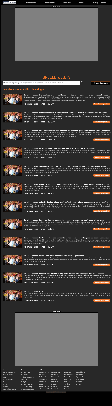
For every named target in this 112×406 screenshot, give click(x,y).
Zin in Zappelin (8, 380)
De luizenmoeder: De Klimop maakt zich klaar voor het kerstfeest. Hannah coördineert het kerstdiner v (66, 113)
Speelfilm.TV (80, 372)
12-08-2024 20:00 (31, 104)
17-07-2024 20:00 (31, 229)
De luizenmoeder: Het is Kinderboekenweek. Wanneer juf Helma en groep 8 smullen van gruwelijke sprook (67, 131)
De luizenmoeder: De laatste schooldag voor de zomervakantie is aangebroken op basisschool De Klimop (66, 184)
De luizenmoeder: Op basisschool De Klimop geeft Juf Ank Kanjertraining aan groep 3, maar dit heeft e (66, 202)
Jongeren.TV (55, 372)
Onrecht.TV (67, 379)
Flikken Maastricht (27, 377)
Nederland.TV (50, 3)
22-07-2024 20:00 (31, 175)
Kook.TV (54, 379)
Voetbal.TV (80, 379)
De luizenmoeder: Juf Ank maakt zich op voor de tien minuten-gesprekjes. (54, 256)
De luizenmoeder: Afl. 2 (33, 291)
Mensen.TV (54, 384)
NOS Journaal (8, 375)
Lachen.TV (54, 382)
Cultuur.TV (42, 377)
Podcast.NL (67, 3)
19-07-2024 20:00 (31, 193)
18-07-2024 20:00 (31, 211)
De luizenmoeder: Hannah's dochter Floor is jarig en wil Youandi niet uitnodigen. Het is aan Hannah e (65, 273)
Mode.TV (54, 387)
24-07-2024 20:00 (31, 140)
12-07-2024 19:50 (31, 265)
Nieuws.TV (67, 377)
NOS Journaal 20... (27, 384)
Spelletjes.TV (80, 375)
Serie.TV (51, 104)
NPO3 (43, 104)
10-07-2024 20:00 (31, 300)
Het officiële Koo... (9, 372)
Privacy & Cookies (99, 3)
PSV (4, 377)
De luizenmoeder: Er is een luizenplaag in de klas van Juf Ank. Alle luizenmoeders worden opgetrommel (66, 95)
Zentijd (23, 382)
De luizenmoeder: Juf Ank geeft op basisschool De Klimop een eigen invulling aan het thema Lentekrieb (66, 238)
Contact (81, 3)
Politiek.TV (67, 384)
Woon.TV (79, 384)
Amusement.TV (44, 372)
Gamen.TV (42, 382)
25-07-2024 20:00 (31, 122)
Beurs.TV (42, 375)
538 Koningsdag (26, 387)
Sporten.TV (80, 377)
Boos (5, 384)
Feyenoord (6, 382)
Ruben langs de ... (27, 375)
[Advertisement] (26, 34)
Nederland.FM (31, 3)
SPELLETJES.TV (57, 77)
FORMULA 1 (6, 387)
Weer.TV (79, 382)
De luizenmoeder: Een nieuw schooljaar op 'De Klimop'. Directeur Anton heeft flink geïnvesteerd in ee (65, 166)
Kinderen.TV (55, 377)
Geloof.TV (42, 384)
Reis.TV (66, 387)
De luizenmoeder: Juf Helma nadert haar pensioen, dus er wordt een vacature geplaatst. (60, 148)
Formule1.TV (43, 379)
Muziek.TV (54, 389)
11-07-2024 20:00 (31, 283)
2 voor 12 (24, 380)
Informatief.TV (44, 389)
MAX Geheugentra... (9, 389)
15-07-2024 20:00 (31, 247)
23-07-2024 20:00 (31, 158)
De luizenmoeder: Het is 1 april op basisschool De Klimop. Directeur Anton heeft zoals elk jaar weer (64, 220)
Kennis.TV (54, 375)
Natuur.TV (67, 372)
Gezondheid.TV (44, 387)
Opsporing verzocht (27, 389)
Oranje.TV (67, 382)
